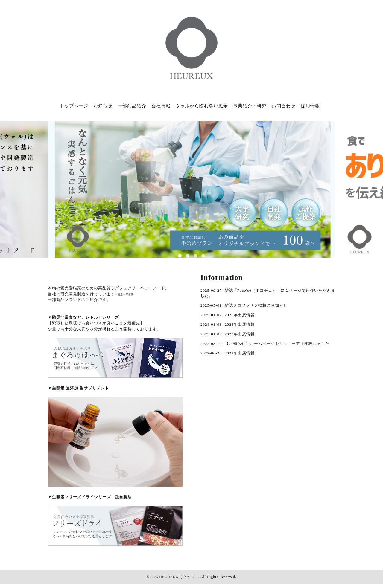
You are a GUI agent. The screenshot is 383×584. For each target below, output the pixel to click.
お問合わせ (284, 105)
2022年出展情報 (240, 353)
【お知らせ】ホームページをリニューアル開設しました (277, 343)
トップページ (74, 105)
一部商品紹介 (132, 105)
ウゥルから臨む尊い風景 (201, 105)
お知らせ (103, 105)
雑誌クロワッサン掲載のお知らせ (256, 305)
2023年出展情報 (240, 334)
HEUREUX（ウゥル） (178, 577)
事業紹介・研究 (250, 105)
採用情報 (310, 105)
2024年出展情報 (240, 324)
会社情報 (161, 105)
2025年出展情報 (240, 315)
